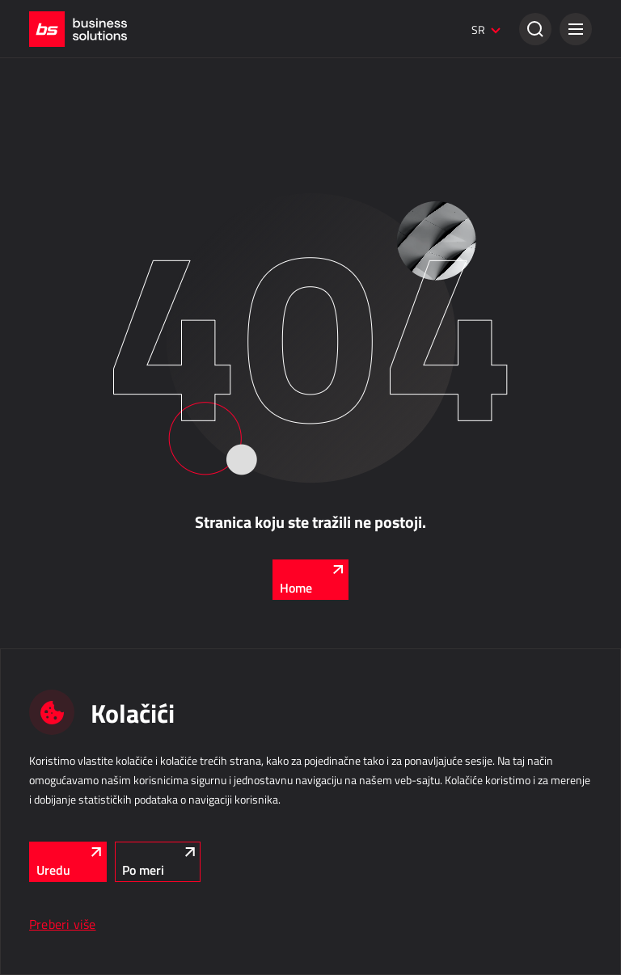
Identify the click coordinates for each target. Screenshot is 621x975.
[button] (576, 29)
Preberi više (62, 924)
